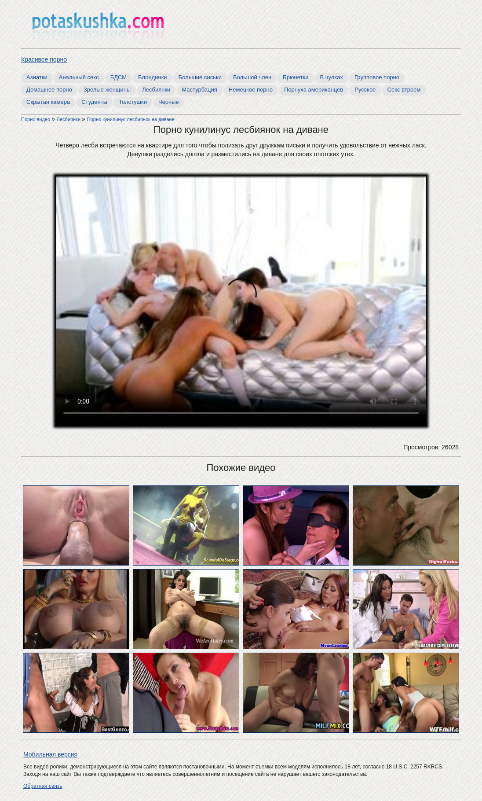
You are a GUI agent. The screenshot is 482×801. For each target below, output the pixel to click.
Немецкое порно (251, 89)
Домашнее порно (49, 89)
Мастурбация (199, 89)
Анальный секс (79, 77)
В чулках (331, 77)
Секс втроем (404, 89)
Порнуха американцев (313, 89)
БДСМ (118, 77)
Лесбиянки (156, 89)
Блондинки (152, 77)
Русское (365, 89)
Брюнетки (295, 77)
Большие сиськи (200, 77)
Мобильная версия (50, 754)
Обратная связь (42, 786)
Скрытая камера (48, 102)
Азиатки (36, 77)
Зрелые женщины (107, 89)
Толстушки (133, 102)
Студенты (94, 102)
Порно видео (36, 119)
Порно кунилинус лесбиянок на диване (131, 119)
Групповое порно (376, 77)
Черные (168, 102)
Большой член (252, 77)
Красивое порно (44, 59)
